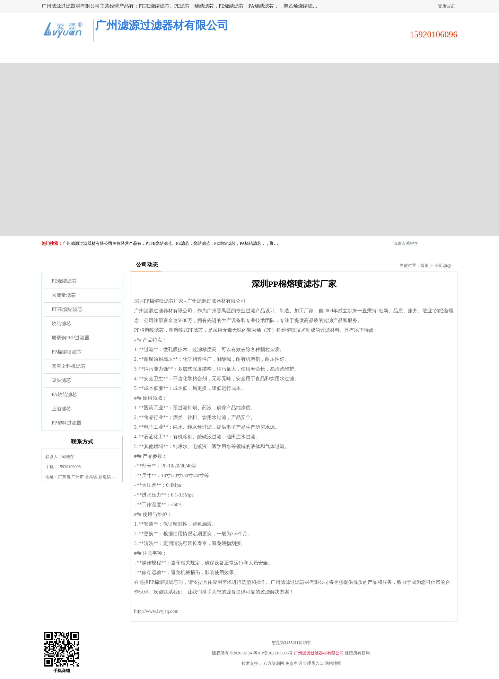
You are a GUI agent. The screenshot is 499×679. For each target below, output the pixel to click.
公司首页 (67, 54)
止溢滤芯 (61, 408)
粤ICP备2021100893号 (273, 653)
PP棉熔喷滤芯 (66, 352)
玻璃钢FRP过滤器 (70, 337)
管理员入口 (313, 663)
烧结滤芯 (61, 323)
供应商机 (118, 54)
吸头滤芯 (61, 380)
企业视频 (170, 54)
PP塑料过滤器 (66, 423)
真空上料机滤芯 (69, 366)
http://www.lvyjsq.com (156, 611)
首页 (424, 265)
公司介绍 (221, 54)
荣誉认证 (375, 54)
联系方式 (426, 54)
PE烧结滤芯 (64, 281)
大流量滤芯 (64, 295)
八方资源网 (273, 663)
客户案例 (324, 54)
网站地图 (333, 663)
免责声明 (293, 663)
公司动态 (272, 54)
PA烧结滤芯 (64, 394)
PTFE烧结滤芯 (67, 309)
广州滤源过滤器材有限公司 (319, 653)
